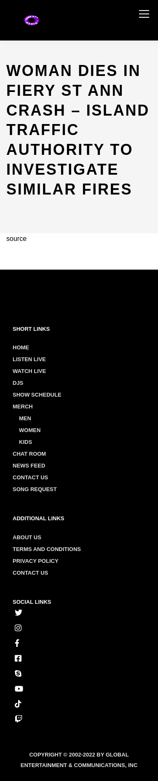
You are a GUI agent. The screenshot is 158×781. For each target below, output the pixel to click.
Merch (23, 406)
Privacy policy (36, 561)
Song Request (35, 489)
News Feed (29, 465)
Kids (25, 442)
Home (21, 347)
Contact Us (30, 477)
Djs (18, 383)
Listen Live (29, 359)
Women (29, 430)
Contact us (30, 573)
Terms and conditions (47, 549)
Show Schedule (37, 395)
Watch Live (29, 371)
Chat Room (29, 454)
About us (27, 537)
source (16, 238)
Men (25, 418)
